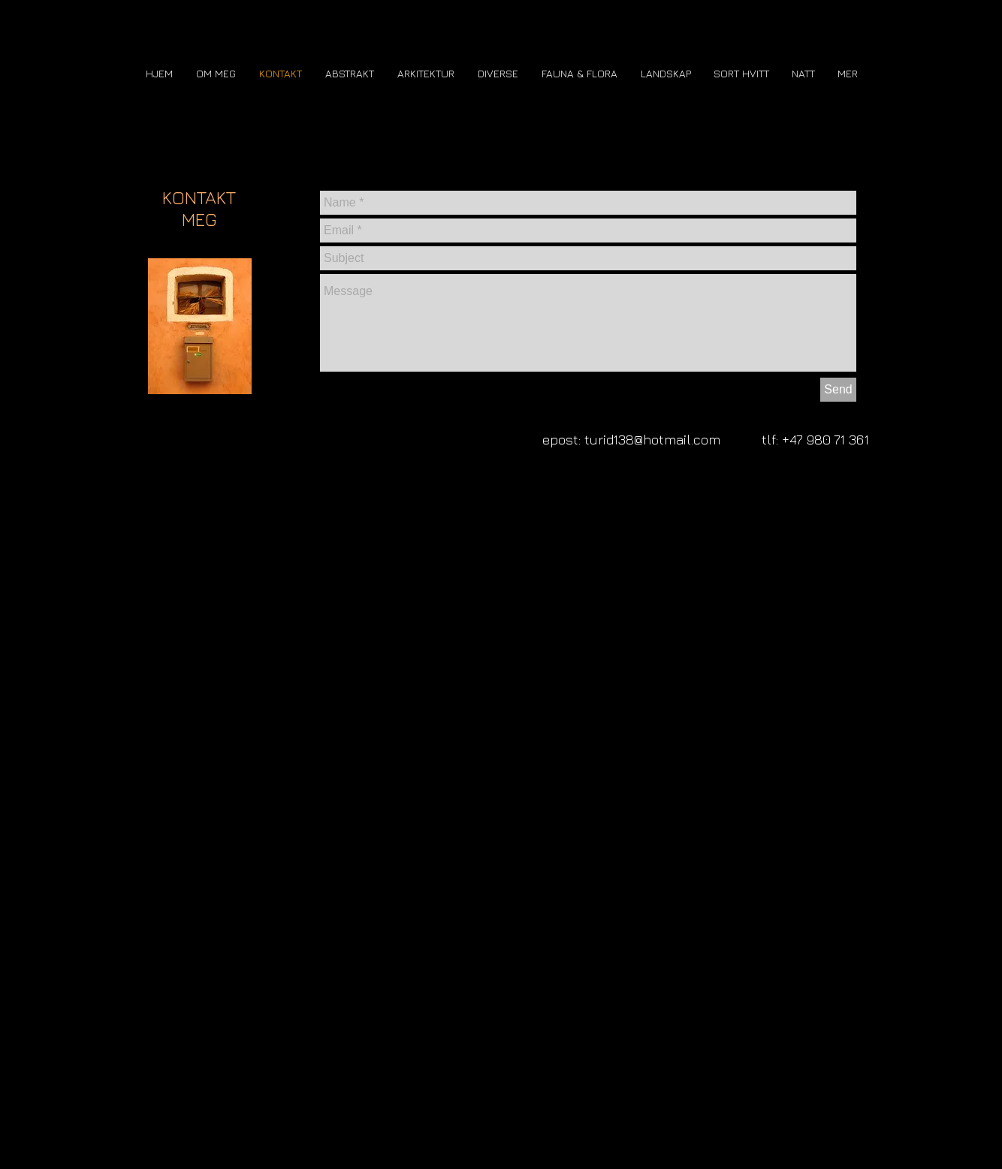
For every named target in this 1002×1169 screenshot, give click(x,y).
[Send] (838, 390)
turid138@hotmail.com (652, 439)
